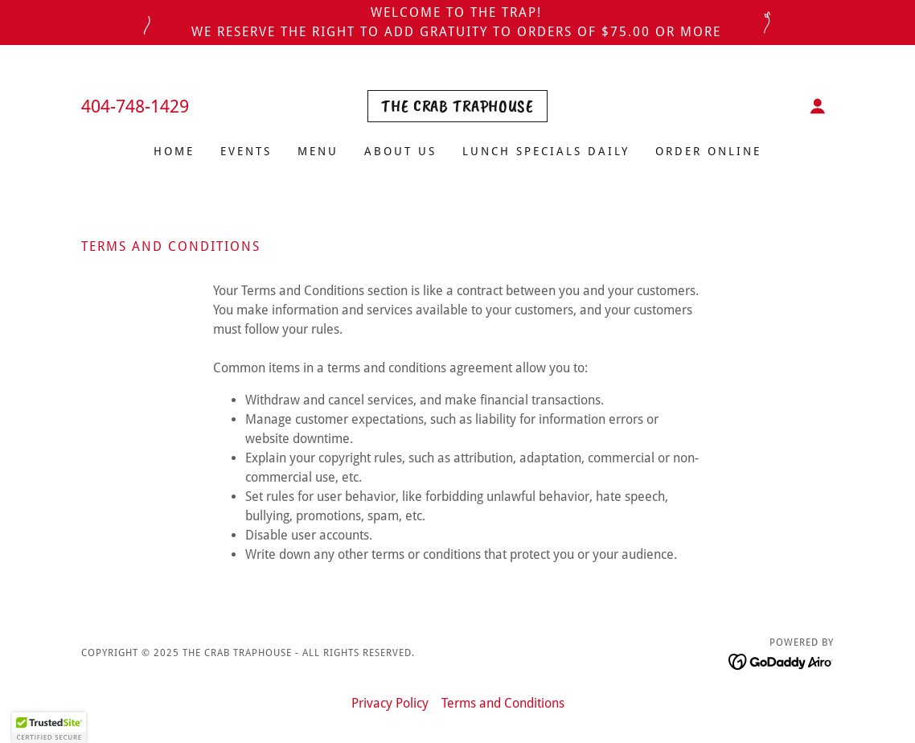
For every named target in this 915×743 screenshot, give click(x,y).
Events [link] (246, 151)
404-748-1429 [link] (135, 106)
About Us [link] (400, 151)
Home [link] (174, 151)
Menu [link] (318, 151)
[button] (818, 106)
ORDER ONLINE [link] (708, 151)
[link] (457, 107)
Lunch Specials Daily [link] (546, 151)
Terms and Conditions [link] (502, 703)
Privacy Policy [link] (390, 703)
